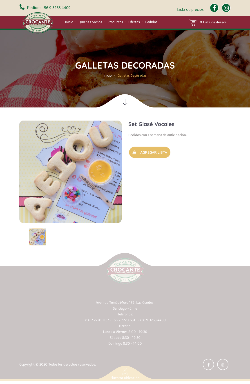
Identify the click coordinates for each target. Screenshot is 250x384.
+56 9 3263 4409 (56, 7)
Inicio (69, 22)
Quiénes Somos (90, 22)
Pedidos (151, 22)
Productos (115, 22)
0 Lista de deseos (208, 22)
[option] (70, 171)
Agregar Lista (149, 151)
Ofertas (134, 22)
